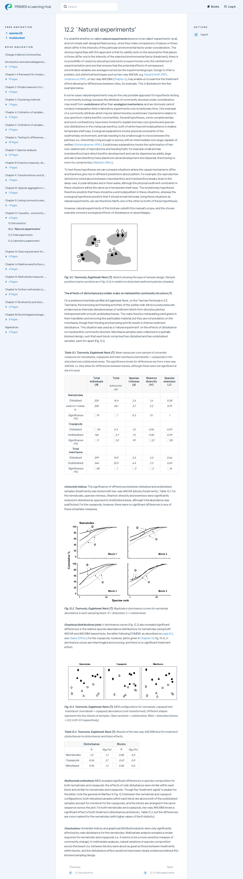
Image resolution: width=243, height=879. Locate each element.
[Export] (216, 34)
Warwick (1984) (102, 162)
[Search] (65, 6)
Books (213, 6)
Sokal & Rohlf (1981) (155, 74)
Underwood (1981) (75, 79)
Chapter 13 (147, 638)
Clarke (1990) (78, 638)
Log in (230, 6)
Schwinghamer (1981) (88, 144)
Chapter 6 (120, 79)
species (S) (15, 33)
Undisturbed (17, 38)
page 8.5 (167, 633)
